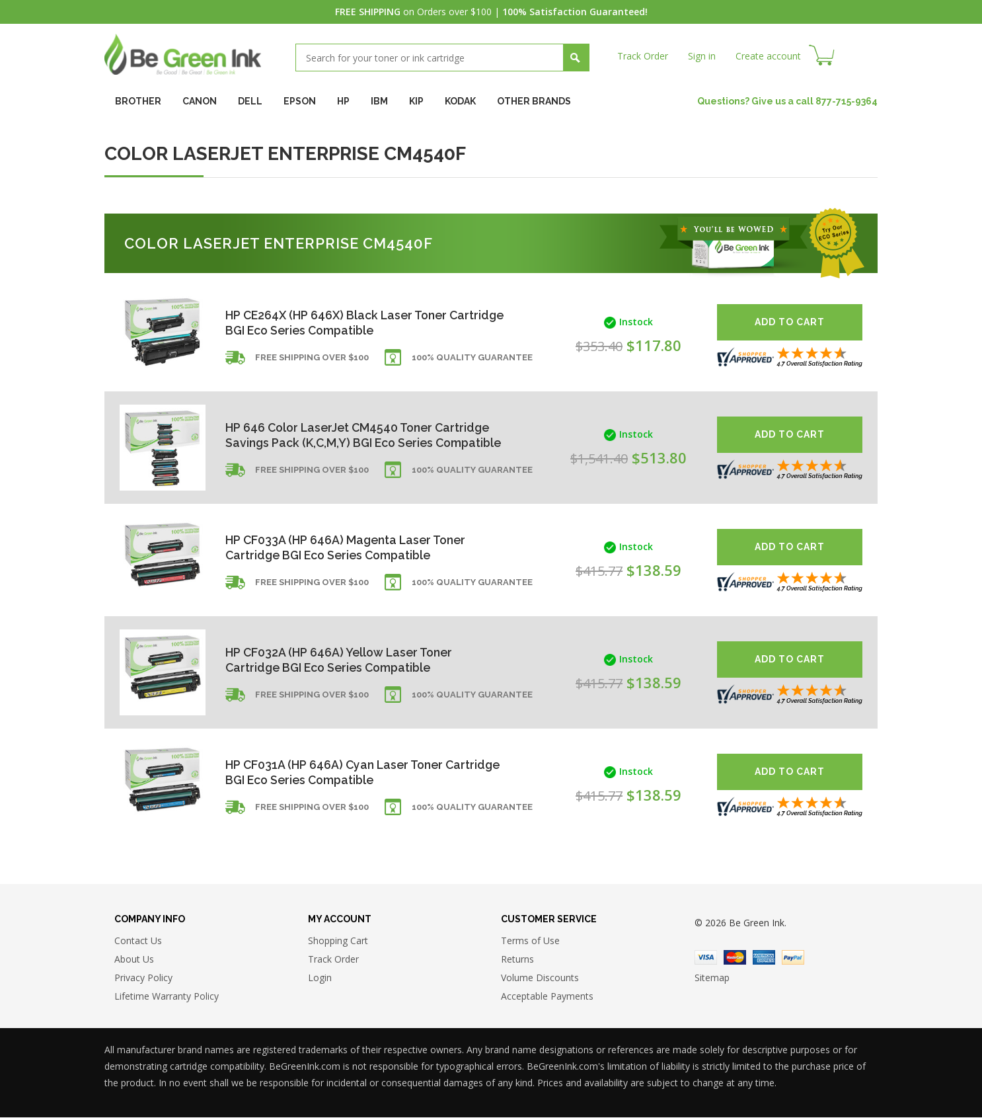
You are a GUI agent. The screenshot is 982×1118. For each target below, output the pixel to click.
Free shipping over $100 (312, 359)
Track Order (642, 56)
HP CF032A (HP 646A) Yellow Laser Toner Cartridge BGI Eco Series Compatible (341, 659)
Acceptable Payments (547, 996)
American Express (764, 957)
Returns (517, 959)
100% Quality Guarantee (472, 359)
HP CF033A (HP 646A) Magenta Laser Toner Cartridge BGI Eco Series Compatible (348, 547)
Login (320, 978)
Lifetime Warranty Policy (166, 996)
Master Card (735, 957)
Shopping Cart (338, 941)
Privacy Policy (143, 978)
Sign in (702, 56)
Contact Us (138, 941)
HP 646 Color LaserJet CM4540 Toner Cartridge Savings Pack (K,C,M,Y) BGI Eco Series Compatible (361, 435)
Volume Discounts (540, 978)
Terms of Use (530, 941)
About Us (134, 959)
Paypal (793, 957)
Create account (768, 56)
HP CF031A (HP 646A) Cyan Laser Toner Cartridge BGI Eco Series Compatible (336, 772)
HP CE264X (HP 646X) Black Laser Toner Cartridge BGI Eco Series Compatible (339, 322)
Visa (706, 957)
